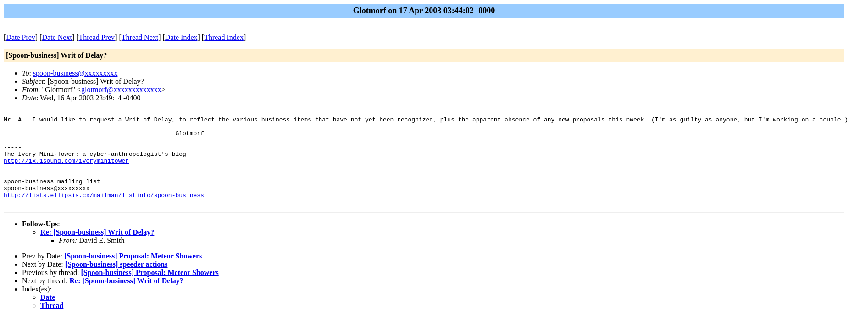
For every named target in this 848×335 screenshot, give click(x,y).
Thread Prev (96, 37)
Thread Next (140, 37)
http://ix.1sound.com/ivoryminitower (66, 170)
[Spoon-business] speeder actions (116, 282)
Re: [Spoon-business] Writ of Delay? (97, 250)
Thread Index (224, 37)
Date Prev (20, 37)
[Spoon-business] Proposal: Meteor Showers (133, 274)
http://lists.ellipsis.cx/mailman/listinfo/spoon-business (104, 211)
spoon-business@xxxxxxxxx (75, 73)
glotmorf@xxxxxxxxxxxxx (121, 89)
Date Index (181, 37)
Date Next (57, 37)
